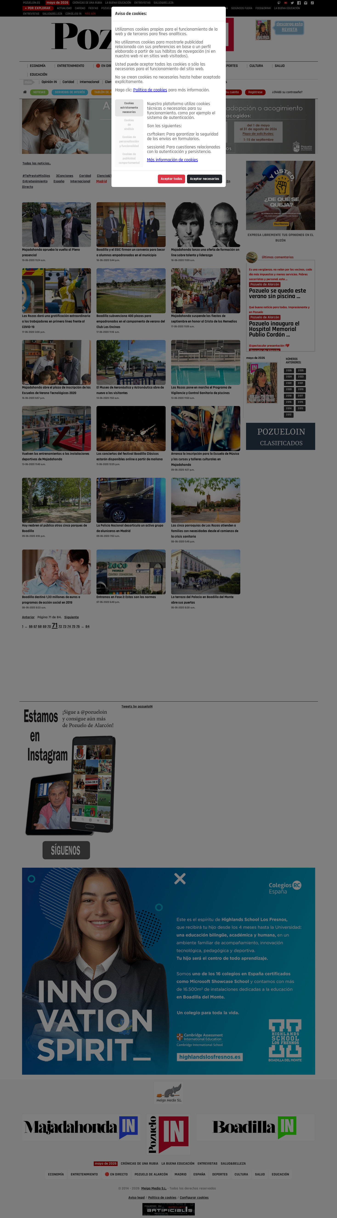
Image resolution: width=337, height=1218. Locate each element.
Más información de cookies (172, 160)
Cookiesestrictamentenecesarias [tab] (129, 108)
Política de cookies (150, 90)
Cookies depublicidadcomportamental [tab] (129, 158)
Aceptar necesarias (204, 179)
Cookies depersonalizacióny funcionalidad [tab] (129, 141)
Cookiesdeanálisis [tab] (129, 125)
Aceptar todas (171, 179)
